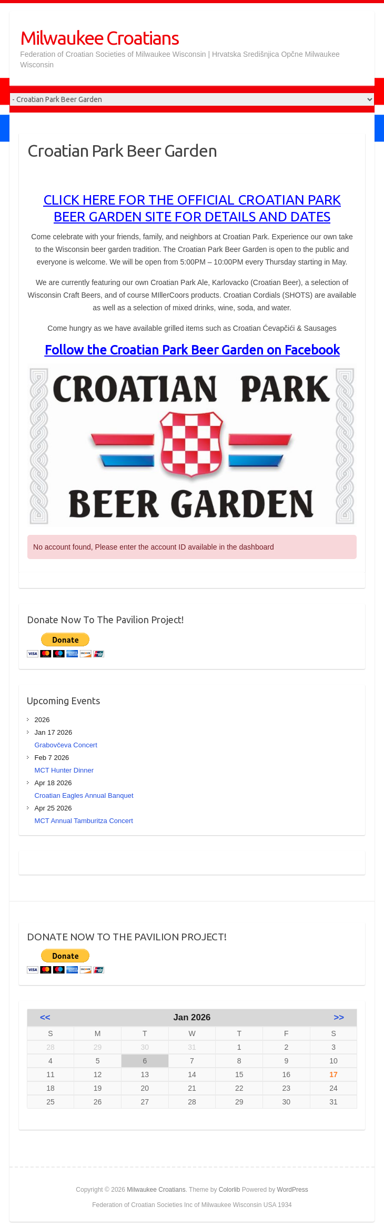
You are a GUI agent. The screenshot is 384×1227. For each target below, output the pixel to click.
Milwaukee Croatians (99, 37)
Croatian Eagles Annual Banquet (84, 795)
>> (339, 1017)
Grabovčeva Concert (66, 745)
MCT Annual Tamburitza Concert (84, 821)
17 (333, 1074)
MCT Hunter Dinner (64, 770)
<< (45, 1017)
